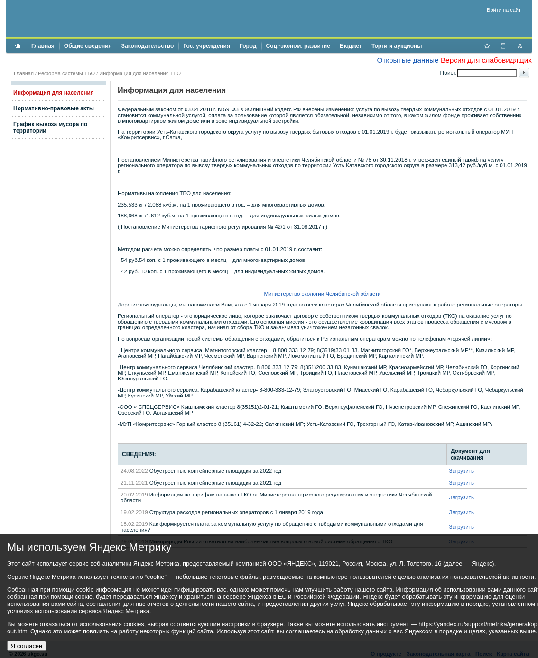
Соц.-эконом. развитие (298, 46)
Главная (43, 46)
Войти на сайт (504, 10)
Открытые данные (407, 60)
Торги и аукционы (396, 46)
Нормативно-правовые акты (53, 108)
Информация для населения (53, 93)
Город (248, 46)
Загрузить (461, 471)
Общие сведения (88, 46)
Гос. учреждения (206, 46)
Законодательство (147, 46)
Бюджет (351, 46)
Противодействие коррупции (54, 61)
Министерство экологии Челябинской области (322, 294)
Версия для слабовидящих (486, 60)
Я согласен (26, 645)
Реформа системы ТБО (66, 73)
